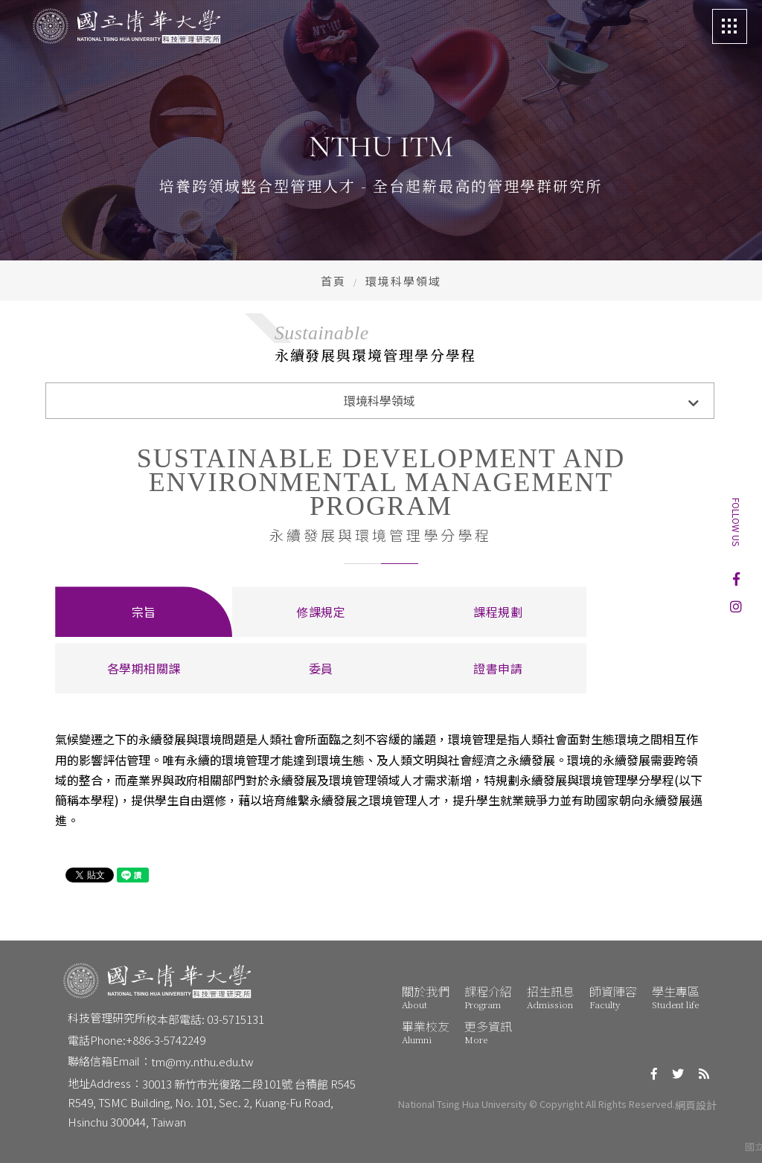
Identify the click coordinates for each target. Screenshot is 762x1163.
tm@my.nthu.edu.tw (202, 1061)
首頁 (333, 280)
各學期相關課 (144, 668)
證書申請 (497, 668)
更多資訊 (488, 1032)
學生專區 (675, 997)
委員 (321, 668)
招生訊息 (550, 997)
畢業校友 (425, 1032)
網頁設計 (696, 1105)
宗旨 (144, 612)
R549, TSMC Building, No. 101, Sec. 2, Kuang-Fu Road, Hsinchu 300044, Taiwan (202, 1112)
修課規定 (320, 612)
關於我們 (425, 997)
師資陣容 (613, 997)
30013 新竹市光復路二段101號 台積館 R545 (249, 1084)
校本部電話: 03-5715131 (205, 1019)
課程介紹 (488, 997)
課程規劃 (497, 612)
